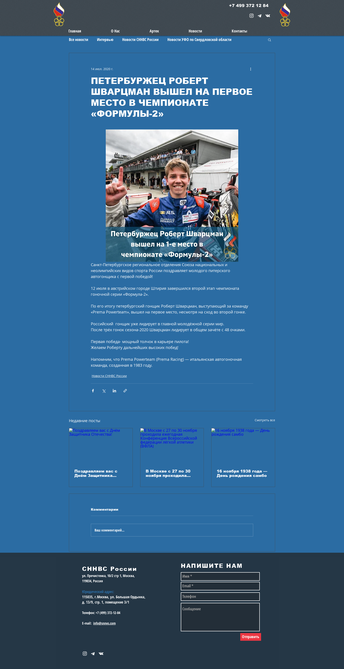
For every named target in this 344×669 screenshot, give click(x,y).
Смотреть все (265, 420)
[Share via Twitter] (104, 391)
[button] (269, 39)
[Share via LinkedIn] (114, 391)
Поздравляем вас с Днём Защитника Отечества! (95, 473)
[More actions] (250, 68)
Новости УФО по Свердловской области (199, 39)
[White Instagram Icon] (251, 15)
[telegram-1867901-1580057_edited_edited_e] (259, 15)
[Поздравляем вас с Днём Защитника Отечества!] (101, 446)
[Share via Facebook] (93, 391)
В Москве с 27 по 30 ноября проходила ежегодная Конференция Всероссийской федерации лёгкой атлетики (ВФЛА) (168, 473)
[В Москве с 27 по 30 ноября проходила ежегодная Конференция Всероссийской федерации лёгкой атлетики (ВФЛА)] (172, 446)
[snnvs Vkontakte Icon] (268, 15)
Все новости (78, 39)
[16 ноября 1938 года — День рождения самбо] (243, 446)
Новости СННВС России (140, 39)
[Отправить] (250, 637)
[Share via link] (125, 391)
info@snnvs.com (104, 623)
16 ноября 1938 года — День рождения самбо (242, 473)
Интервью (105, 39)
